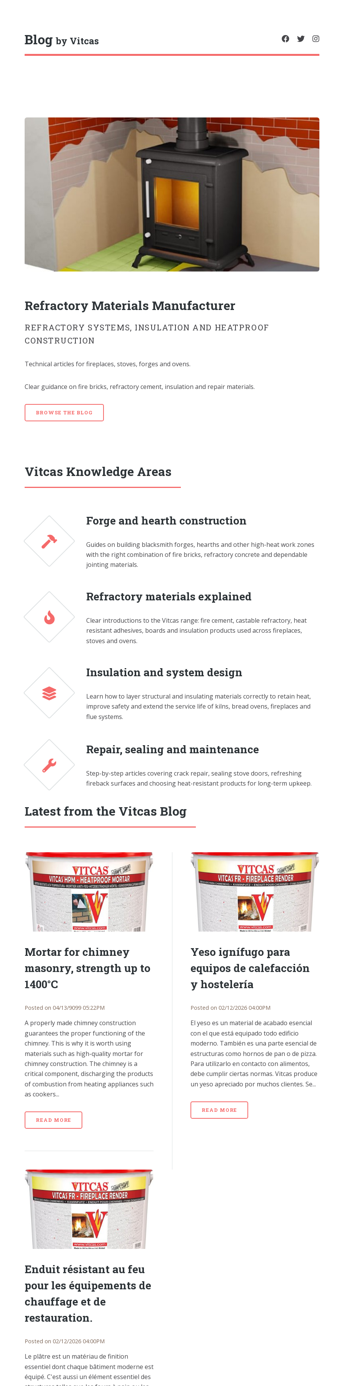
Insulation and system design (164, 672)
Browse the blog (64, 412)
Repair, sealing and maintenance (172, 749)
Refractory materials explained (169, 596)
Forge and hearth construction (166, 520)
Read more (54, 1120)
